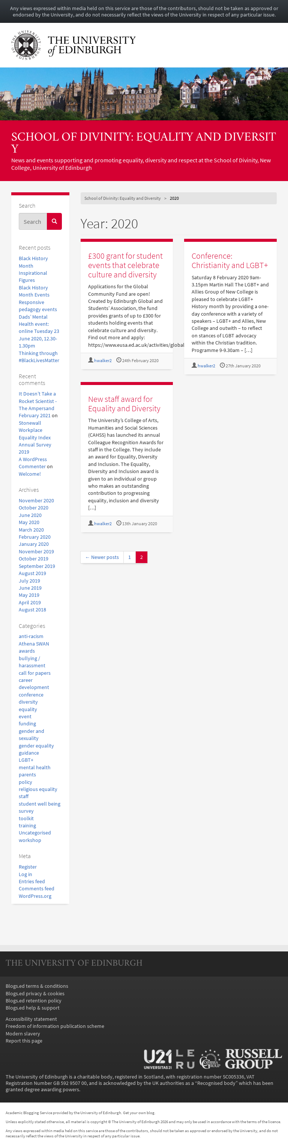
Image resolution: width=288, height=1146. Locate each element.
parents (27, 774)
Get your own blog (138, 1112)
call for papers (35, 673)
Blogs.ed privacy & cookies (35, 993)
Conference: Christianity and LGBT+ (230, 260)
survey (26, 811)
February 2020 (35, 537)
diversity (28, 702)
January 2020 (34, 544)
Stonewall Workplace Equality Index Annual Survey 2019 (35, 437)
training (27, 825)
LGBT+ (26, 760)
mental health (35, 767)
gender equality (36, 746)
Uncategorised (35, 833)
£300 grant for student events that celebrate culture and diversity (125, 264)
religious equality (38, 789)
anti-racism (31, 636)
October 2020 (33, 508)
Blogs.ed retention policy (34, 1001)
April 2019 (30, 602)
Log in (25, 874)
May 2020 (29, 522)
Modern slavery (23, 1034)
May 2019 (29, 595)
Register (28, 867)
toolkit (26, 818)
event (25, 716)
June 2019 (30, 588)
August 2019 (32, 573)
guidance (29, 753)
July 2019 (29, 581)
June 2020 (30, 515)
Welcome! (30, 474)
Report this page (24, 1041)
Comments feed (36, 888)
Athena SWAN (34, 644)
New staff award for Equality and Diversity (124, 403)
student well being (39, 804)
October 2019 (33, 559)
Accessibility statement (31, 1019)
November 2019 (36, 551)
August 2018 (32, 610)
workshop (30, 840)
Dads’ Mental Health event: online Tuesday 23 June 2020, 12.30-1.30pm (39, 331)
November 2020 (36, 500)
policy (25, 782)
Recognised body (216, 1083)
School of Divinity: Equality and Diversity (143, 144)
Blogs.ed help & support (33, 1008)
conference (31, 695)
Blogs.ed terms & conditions (37, 986)
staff (23, 796)
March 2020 (31, 530)
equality (28, 709)
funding (27, 724)
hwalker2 (103, 360)
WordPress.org (35, 896)
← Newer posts (102, 557)
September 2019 (37, 566)
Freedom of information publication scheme (55, 1026)
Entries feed (32, 881)
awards (27, 651)
